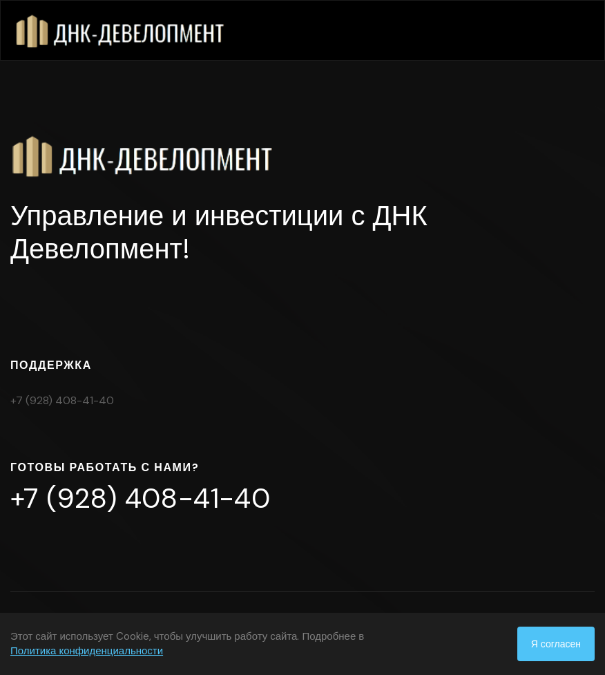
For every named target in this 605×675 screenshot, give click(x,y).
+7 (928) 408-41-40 (62, 400)
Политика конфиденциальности (86, 651)
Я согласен (556, 644)
